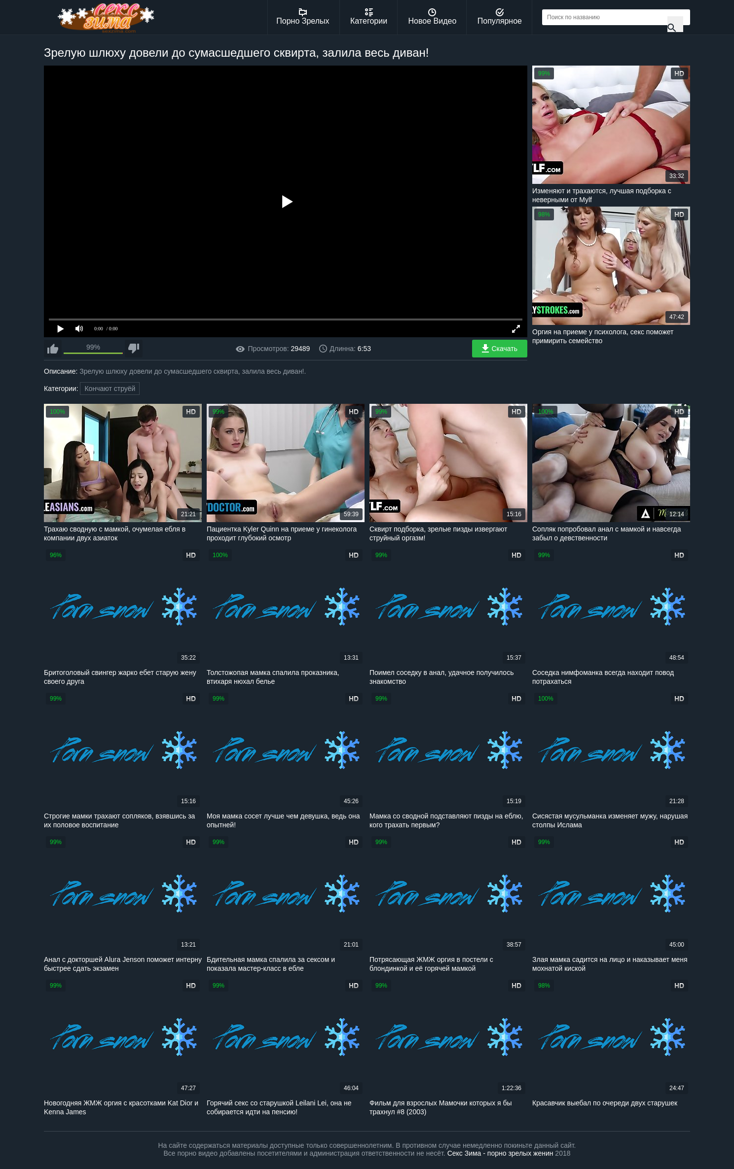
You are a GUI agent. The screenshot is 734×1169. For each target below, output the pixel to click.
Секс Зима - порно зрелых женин (500, 1153)
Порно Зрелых (302, 16)
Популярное (499, 16)
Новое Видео (432, 16)
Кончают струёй (109, 388)
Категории (368, 16)
